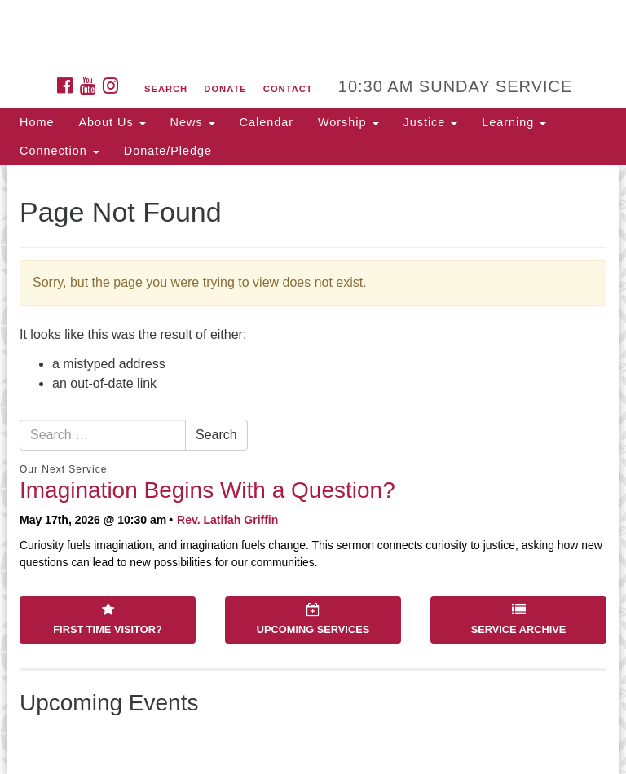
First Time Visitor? (107, 619)
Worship (348, 122)
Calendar (266, 122)
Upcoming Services (313, 619)
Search (165, 89)
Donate (225, 89)
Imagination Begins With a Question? (207, 490)
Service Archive (518, 619)
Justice (430, 122)
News (192, 122)
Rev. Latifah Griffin (227, 519)
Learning (514, 122)
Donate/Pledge (168, 150)
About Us (111, 122)
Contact (288, 89)
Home (37, 122)
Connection (59, 150)
